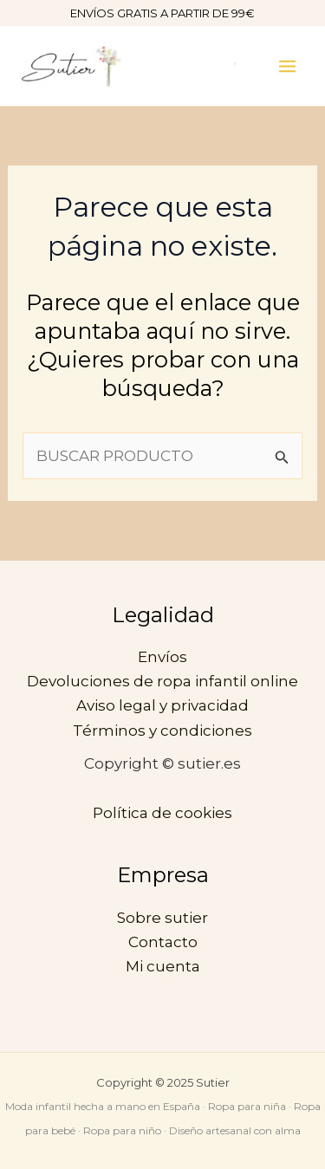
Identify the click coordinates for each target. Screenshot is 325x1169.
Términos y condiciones (162, 730)
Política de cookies (162, 813)
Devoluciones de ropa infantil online (162, 681)
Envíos (162, 657)
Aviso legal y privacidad (162, 705)
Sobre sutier (162, 917)
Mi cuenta (163, 966)
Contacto (163, 942)
